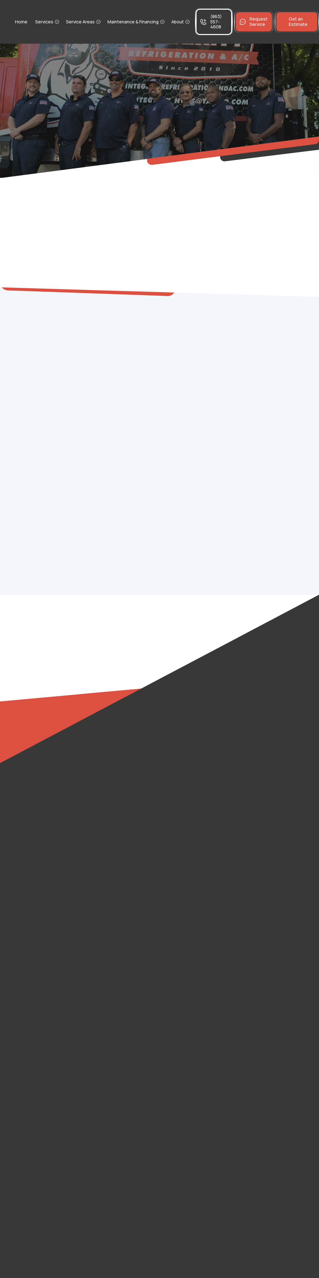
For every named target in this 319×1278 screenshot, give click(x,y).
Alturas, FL (28, 800)
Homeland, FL (31, 918)
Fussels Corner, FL (37, 761)
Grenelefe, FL (31, 859)
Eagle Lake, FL (110, 1016)
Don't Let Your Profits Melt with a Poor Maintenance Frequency (268, 415)
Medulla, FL (106, 780)
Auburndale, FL (110, 957)
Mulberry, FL (29, 898)
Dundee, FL (106, 937)
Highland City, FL (34, 879)
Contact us (163, 588)
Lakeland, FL (107, 918)
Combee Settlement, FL (121, 761)
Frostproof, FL (110, 859)
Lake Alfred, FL (32, 996)
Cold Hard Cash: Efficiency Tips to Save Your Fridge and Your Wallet (268, 396)
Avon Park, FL (109, 800)
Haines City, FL (32, 1016)
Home (21, 22)
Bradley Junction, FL (116, 741)
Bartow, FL (28, 957)
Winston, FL (29, 839)
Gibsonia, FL (30, 780)
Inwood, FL (106, 721)
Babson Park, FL (112, 820)
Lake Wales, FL (32, 1036)
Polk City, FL (107, 977)
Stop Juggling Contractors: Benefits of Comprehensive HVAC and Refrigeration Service (268, 356)
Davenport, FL (32, 937)
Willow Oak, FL (32, 820)
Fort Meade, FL (110, 898)
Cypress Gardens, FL (118, 839)
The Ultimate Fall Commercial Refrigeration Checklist (268, 433)
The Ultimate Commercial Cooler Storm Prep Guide (268, 378)
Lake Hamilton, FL (113, 996)
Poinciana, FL (108, 879)
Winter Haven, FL (35, 977)
